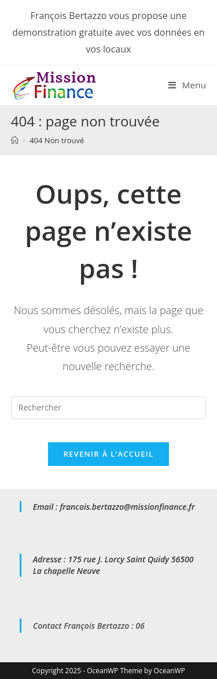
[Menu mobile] (187, 85)
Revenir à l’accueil (108, 454)
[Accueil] (15, 140)
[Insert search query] (109, 407)
